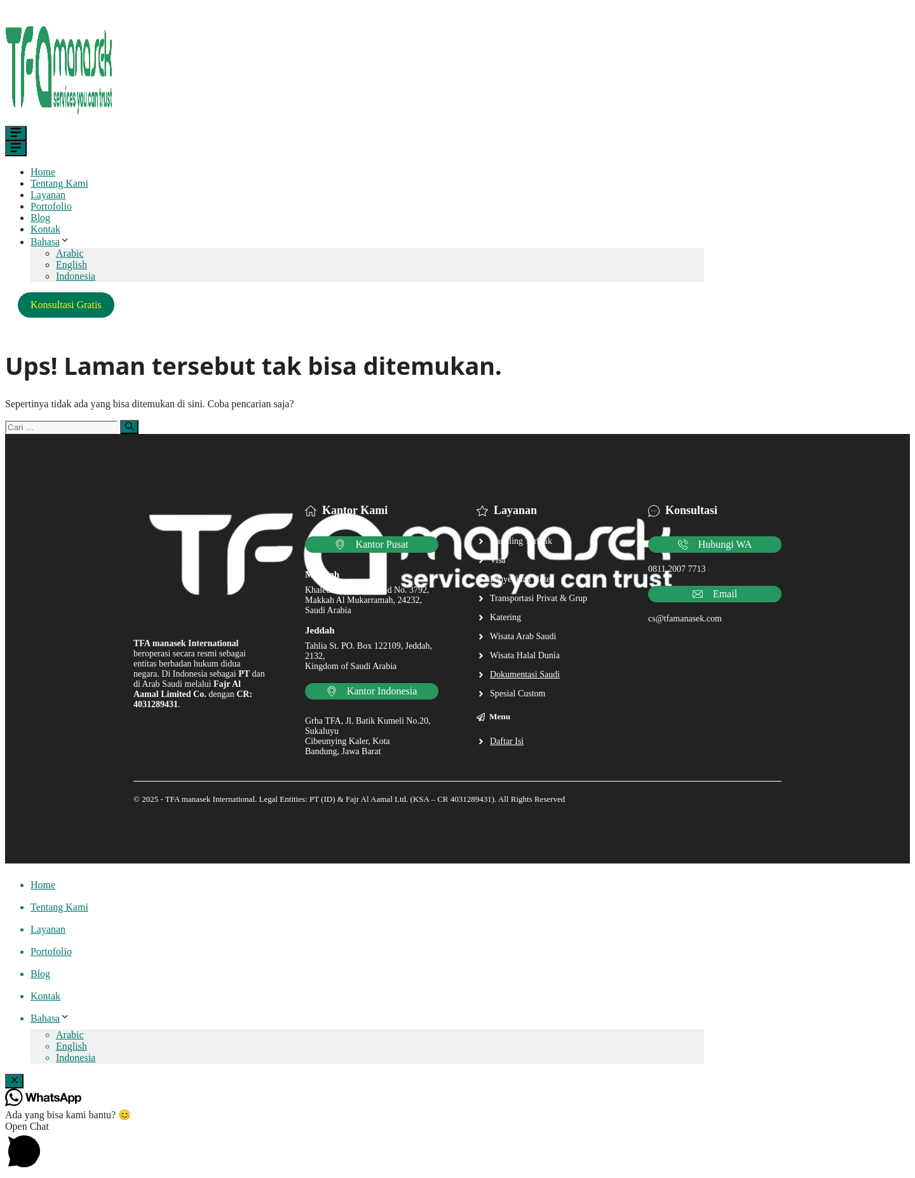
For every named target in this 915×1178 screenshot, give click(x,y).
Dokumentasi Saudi (525, 674)
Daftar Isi (507, 741)
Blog (40, 217)
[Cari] (129, 427)
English (71, 264)
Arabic (70, 253)
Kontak (45, 229)
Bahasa (50, 241)
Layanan (47, 194)
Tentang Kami (59, 183)
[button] (457, 1147)
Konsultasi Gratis (66, 304)
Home (42, 171)
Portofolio (51, 206)
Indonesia (75, 276)
